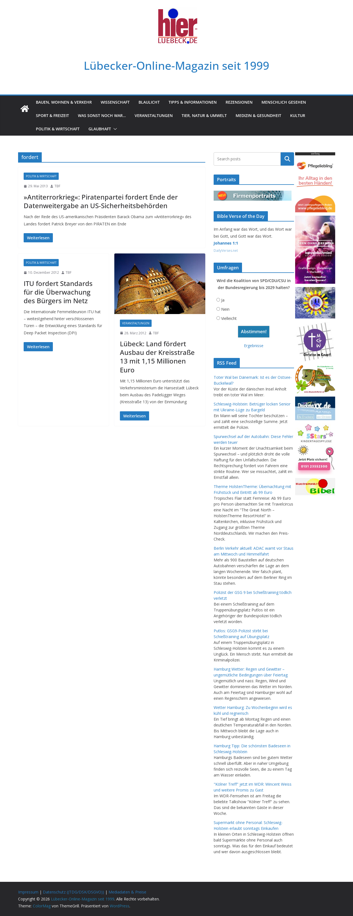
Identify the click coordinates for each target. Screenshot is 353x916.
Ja (222, 300)
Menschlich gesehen (283, 102)
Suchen (287, 159)
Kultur (297, 115)
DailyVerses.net (226, 250)
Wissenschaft (115, 102)
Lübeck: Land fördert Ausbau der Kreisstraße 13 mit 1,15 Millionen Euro (157, 356)
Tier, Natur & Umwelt (204, 115)
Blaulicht (149, 102)
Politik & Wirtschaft (58, 128)
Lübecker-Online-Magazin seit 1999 (176, 65)
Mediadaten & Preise (127, 892)
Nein (225, 309)
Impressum (28, 892)
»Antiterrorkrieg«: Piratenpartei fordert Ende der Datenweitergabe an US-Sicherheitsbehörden (101, 201)
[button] (114, 129)
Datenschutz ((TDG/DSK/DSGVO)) (73, 892)
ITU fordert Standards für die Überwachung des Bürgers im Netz (58, 292)
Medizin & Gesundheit (258, 115)
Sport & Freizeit (52, 115)
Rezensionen (239, 102)
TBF (57, 186)
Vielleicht (229, 318)
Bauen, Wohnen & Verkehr (64, 102)
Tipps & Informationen (193, 102)
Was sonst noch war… (102, 115)
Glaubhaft (99, 128)
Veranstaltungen (154, 115)
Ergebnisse (253, 345)
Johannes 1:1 (226, 243)
